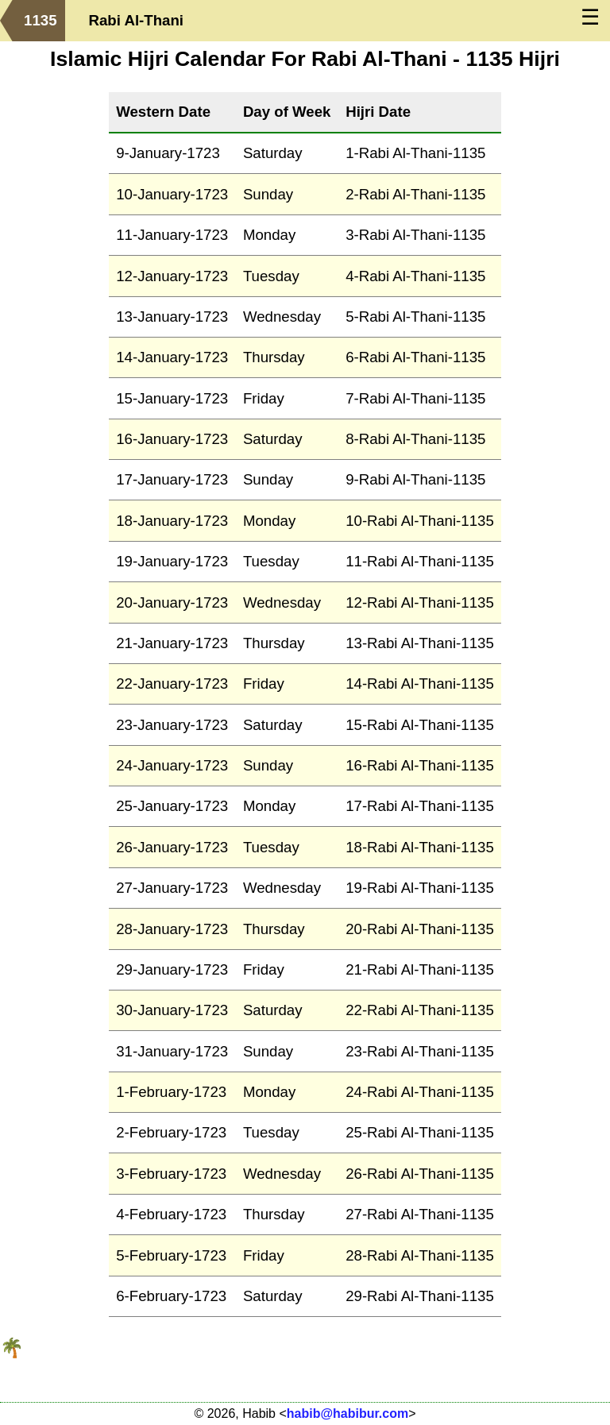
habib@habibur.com (347, 1413)
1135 (40, 20)
